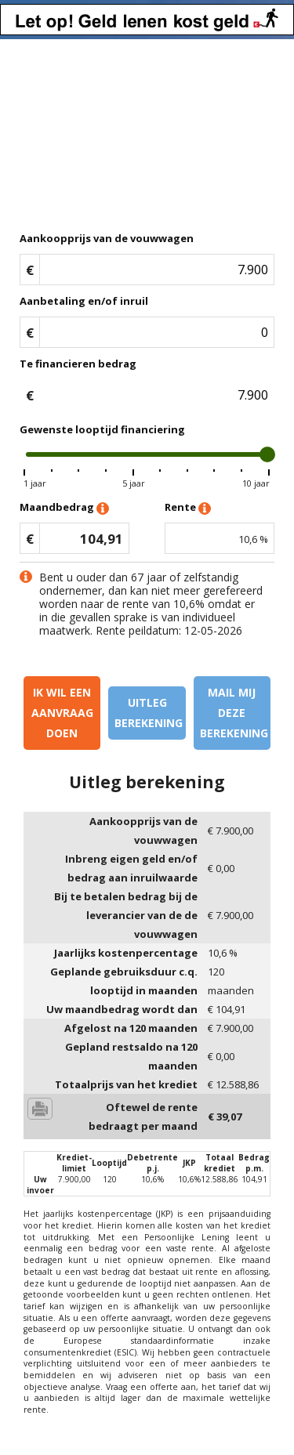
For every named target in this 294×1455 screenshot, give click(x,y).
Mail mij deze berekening (234, 712)
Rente (188, 508)
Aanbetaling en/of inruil (84, 301)
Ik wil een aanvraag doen (62, 712)
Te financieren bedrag (78, 364)
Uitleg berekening (148, 712)
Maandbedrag (64, 508)
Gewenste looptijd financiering (102, 429)
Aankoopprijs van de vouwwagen (107, 238)
